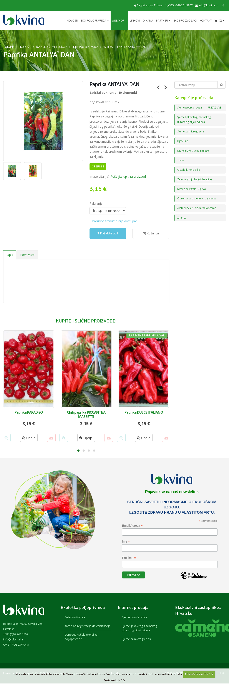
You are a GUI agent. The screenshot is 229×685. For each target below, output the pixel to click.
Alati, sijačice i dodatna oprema (197, 208)
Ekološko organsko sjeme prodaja (43, 46)
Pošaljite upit (107, 233)
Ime (126, 542)
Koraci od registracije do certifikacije (88, 626)
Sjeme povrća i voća (85, 46)
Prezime (129, 558)
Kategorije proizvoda (193, 97)
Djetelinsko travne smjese (194, 150)
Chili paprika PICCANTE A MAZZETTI (86, 414)
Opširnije (98, 166)
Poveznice (27, 255)
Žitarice (182, 217)
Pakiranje (96, 203)
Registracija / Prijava (148, 5)
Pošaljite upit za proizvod (128, 176)
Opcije (28, 438)
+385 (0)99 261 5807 (179, 5)
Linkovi (135, 20)
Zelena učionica (75, 617)
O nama (148, 20)
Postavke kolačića (114, 680)
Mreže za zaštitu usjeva (192, 189)
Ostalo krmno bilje (189, 170)
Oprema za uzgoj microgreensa (197, 198)
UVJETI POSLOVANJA (16, 645)
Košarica (151, 233)
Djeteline (183, 141)
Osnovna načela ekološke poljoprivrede (81, 637)
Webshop (118, 20)
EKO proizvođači (185, 20)
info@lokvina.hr (207, 5)
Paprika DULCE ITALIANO (143, 412)
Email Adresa (132, 526)
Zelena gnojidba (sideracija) (195, 179)
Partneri (162, 20)
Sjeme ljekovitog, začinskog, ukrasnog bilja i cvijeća (140, 628)
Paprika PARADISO (29, 412)
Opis (10, 255)
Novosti (72, 20)
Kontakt (206, 20)
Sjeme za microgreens (191, 131)
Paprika (108, 46)
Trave (180, 160)
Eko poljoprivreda (93, 20)
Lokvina (9, 46)
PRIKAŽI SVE (213, 107)
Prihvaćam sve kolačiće (199, 674)
